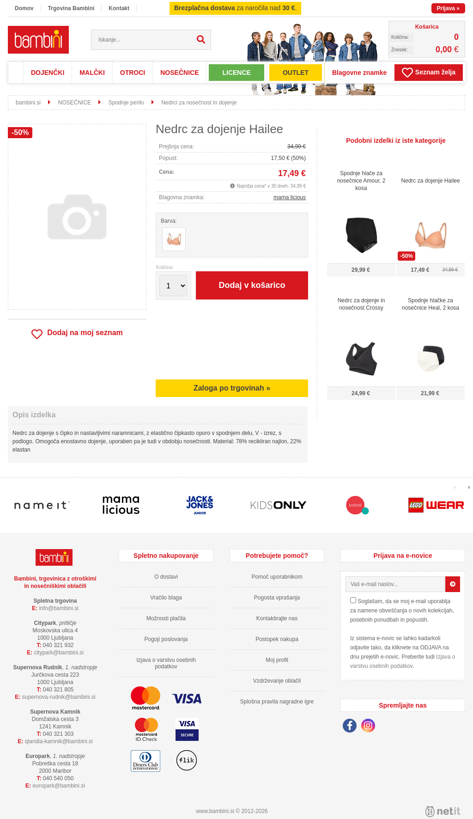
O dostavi (166, 577)
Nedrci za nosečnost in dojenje (198, 102)
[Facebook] (352, 727)
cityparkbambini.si (59, 652)
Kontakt (119, 8)
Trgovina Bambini (71, 8)
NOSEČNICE (179, 72)
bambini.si (28, 102)
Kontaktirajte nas (276, 618)
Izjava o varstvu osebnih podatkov (166, 663)
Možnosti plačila (166, 618)
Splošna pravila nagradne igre (277, 701)
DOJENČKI (47, 72)
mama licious (289, 197)
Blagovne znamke (359, 72)
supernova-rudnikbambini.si (59, 697)
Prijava (448, 8)
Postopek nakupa (276, 639)
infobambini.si (59, 608)
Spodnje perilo (126, 102)
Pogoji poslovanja (166, 639)
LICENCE (236, 72)
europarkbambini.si (58, 785)
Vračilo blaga (166, 597)
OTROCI (132, 72)
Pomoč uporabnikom (276, 577)
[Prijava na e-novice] (452, 584)
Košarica (427, 27)
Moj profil (277, 660)
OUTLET (296, 72)
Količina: (165, 267)
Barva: (169, 221)
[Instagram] (370, 727)
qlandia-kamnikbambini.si (59, 741)
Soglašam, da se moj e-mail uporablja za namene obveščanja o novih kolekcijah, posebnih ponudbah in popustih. (402, 610)
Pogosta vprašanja (277, 597)
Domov (24, 8)
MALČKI (91, 72)
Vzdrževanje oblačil (277, 681)
